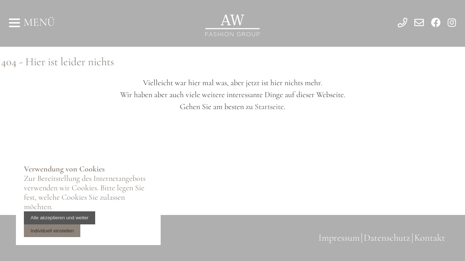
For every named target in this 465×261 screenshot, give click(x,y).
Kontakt (429, 238)
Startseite (269, 106)
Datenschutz (387, 238)
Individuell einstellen (52, 230)
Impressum (339, 238)
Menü (39, 22)
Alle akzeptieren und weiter (60, 217)
